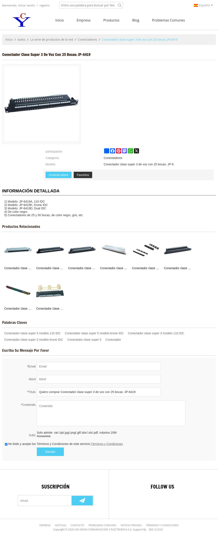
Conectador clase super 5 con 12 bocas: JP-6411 (50, 308)
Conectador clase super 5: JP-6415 (146, 268)
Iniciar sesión (26, 5)
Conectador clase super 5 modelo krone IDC (94, 333)
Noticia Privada (131, 525)
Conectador (113, 339)
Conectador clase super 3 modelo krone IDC (33, 339)
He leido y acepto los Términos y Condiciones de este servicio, (64, 444)
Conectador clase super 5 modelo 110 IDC (32, 333)
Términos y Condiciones (107, 444)
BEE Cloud (156, 529)
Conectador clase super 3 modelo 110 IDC (156, 333)
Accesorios (44, 436)
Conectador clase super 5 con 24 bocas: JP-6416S (114, 268)
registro (45, 5)
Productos (111, 20)
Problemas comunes (168, 20)
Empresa (84, 20)
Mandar (50, 451)
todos (21, 39)
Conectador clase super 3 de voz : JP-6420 (82, 268)
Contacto (77, 525)
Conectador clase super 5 (84, 339)
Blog (135, 20)
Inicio (59, 20)
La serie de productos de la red (51, 39)
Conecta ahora (58, 175)
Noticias (60, 525)
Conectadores (87, 39)
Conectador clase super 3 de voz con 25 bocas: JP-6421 (50, 268)
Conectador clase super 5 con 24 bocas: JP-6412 (18, 308)
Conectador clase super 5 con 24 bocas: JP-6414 (178, 268)
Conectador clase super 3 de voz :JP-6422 (18, 268)
